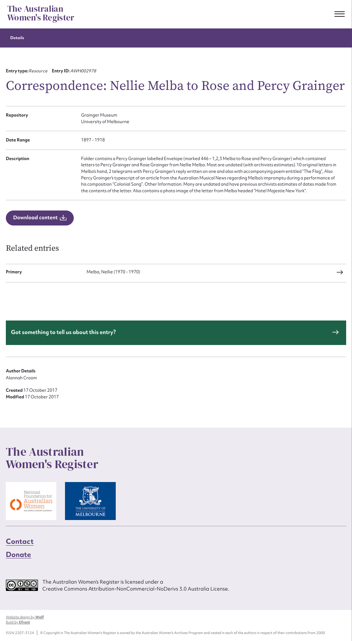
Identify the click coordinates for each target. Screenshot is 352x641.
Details (17, 38)
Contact (20, 541)
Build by (18, 622)
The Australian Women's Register (40, 13)
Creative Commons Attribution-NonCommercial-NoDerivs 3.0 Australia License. (135, 588)
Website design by (25, 617)
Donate (18, 554)
